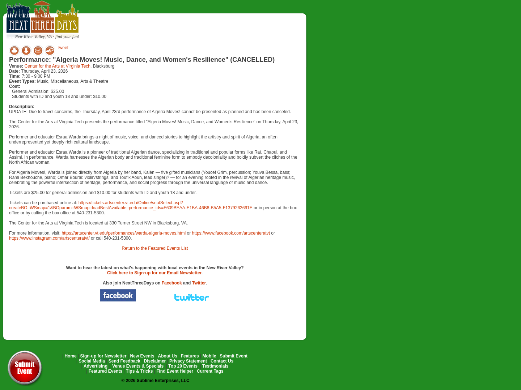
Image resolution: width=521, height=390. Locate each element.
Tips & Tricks (139, 371)
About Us (167, 356)
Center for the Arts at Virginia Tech (57, 66)
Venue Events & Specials (138, 366)
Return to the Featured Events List (155, 248)
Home (70, 356)
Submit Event (233, 356)
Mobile (209, 356)
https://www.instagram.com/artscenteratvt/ (49, 238)
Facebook (172, 283)
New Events (142, 356)
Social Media (92, 361)
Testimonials (215, 366)
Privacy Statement (188, 361)
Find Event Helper (174, 371)
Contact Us (222, 361)
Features (190, 356)
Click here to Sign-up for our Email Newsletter (154, 272)
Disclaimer (155, 361)
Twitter (199, 283)
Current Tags (210, 371)
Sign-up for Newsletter (103, 356)
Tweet (62, 47)
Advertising (95, 366)
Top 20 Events (182, 366)
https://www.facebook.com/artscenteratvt (231, 233)
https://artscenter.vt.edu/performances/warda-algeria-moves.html (124, 233)
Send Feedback (124, 361)
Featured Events (105, 371)
